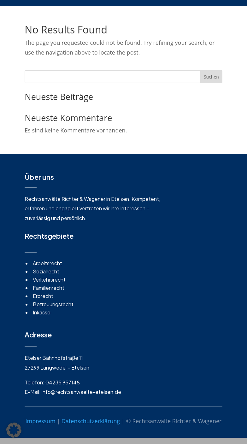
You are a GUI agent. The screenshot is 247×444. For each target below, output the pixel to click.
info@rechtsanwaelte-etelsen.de (81, 392)
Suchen (211, 77)
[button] (14, 430)
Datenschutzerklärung (91, 421)
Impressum (41, 421)
